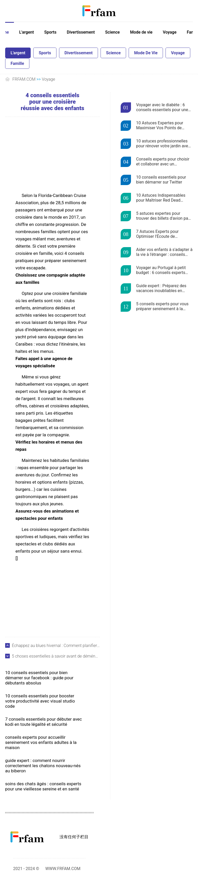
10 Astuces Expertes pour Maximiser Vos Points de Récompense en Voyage (159, 125)
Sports (50, 32)
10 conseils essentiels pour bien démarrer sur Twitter (161, 180)
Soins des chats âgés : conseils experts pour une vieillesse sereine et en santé (43, 786)
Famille (17, 63)
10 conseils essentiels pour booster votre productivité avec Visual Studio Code (40, 701)
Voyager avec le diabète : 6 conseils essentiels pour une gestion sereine (162, 107)
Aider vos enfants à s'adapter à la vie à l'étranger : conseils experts (164, 252)
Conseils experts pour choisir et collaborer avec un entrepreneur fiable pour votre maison (163, 162)
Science (112, 32)
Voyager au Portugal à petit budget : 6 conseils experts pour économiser (161, 270)
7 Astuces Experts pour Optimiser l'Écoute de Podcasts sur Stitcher (157, 234)
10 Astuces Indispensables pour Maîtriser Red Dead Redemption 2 (160, 198)
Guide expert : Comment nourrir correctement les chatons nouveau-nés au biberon (43, 765)
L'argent (26, 32)
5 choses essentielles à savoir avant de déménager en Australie (56, 656)
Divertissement (81, 32)
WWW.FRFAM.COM (62, 868)
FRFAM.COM (24, 79)
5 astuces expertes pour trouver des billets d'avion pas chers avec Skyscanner (163, 216)
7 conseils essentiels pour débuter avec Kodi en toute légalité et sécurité (43, 722)
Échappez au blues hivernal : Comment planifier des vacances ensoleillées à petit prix (56, 645)
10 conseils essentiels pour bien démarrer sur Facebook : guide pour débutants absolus (39, 677)
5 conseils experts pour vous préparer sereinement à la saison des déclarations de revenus (162, 306)
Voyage (169, 32)
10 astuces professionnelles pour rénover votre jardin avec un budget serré (163, 144)
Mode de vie (141, 32)
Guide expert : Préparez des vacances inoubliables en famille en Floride (161, 288)
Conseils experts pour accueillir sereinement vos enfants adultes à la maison (41, 742)
